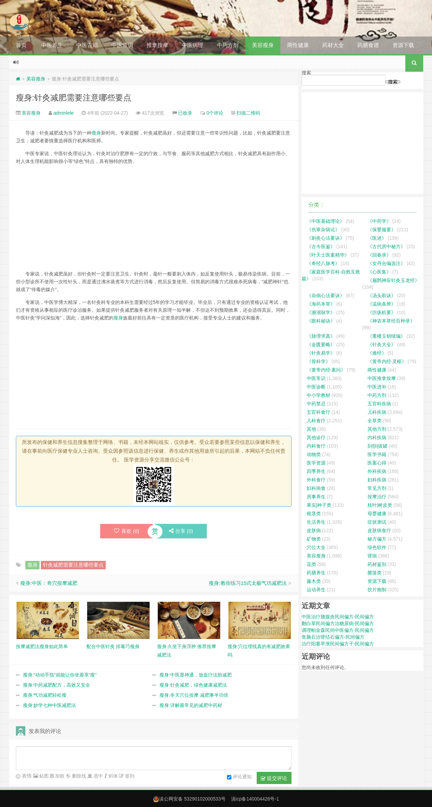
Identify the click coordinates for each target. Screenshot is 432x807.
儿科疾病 (376, 412)
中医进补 (376, 386)
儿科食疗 (316, 420)
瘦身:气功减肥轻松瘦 (45, 695)
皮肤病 (314, 530)
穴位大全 (316, 547)
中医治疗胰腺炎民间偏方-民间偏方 (338, 616)
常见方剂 (376, 488)
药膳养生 (316, 572)
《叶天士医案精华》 (328, 255)
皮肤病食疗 (379, 530)
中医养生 (52, 45)
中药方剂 (227, 45)
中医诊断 (316, 386)
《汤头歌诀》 (381, 295)
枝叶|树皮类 (379, 505)
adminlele (63, 113)
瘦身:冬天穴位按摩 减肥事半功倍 (193, 695)
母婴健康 (376, 513)
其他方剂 (376, 429)
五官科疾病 (379, 403)
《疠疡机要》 (381, 312)
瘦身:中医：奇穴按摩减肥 (48, 583)
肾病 (372, 556)
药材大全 (333, 45)
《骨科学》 (318, 361)
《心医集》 (379, 272)
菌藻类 (374, 572)
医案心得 (376, 463)
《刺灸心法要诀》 (326, 238)
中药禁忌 (316, 403)
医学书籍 (376, 454)
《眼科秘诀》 (321, 321)
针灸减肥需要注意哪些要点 (73, 565)
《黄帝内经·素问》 (326, 370)
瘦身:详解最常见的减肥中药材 (190, 705)
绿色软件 (376, 547)
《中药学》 (379, 221)
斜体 (112, 776)
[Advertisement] (153, 217)
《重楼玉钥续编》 (386, 336)
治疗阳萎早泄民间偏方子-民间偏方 (338, 643)
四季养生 (316, 471)
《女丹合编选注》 (386, 263)
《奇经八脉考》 (323, 263)
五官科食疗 (318, 412)
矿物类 (314, 539)
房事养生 (316, 496)
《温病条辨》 (381, 304)
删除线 (78, 776)
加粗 (59, 776)
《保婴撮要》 (381, 229)
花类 (311, 564)
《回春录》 (379, 255)
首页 (21, 45)
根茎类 (314, 513)
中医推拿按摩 (381, 378)
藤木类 (314, 581)
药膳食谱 (368, 45)
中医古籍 (87, 45)
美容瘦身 (263, 45)
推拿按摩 (157, 45)
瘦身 (96, 133)
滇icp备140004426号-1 (255, 799)
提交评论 (274, 778)
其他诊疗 (316, 437)
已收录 (185, 113)
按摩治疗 (376, 496)
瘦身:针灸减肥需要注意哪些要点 (74, 97)
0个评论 (214, 113)
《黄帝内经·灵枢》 (387, 361)
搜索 (306, 72)
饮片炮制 (376, 589)
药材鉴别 (376, 564)
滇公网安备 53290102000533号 (192, 799)
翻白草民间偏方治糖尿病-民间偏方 (338, 623)
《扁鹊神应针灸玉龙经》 (393, 280)
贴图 (43, 776)
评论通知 (239, 777)
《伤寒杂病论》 (323, 229)
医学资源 (316, 463)
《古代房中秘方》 (386, 246)
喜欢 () (126, 531)
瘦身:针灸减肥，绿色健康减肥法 (193, 685)
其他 (311, 429)
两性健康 (298, 45)
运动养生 (316, 589)
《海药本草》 (321, 304)
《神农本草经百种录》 (391, 321)
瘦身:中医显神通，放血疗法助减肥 (195, 675)
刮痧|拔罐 (377, 446)
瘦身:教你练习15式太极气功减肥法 (248, 583)
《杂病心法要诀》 (326, 295)
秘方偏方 (376, 539)
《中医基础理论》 (326, 221)
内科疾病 (376, 437)
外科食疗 (316, 479)
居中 (97, 776)
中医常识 (122, 45)
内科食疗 (316, 446)
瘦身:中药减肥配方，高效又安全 (57, 685)
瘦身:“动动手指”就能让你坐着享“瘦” (60, 675)
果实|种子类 (319, 505)
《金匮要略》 (321, 344)
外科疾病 (376, 471)
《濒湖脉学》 (321, 312)
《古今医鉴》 (321, 246)
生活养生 (316, 522)
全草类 (374, 420)
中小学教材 (318, 395)
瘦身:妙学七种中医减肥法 (49, 705)
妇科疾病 (376, 479)
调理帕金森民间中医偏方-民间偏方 (338, 630)
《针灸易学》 (321, 353)
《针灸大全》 (381, 344)
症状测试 (376, 522)
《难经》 (376, 353)
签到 (129, 776)
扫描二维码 (248, 113)
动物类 (314, 454)
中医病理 (192, 45)
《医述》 (376, 238)
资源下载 (403, 45)
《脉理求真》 (321, 336)
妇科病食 (316, 488)
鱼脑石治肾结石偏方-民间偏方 (333, 637)
